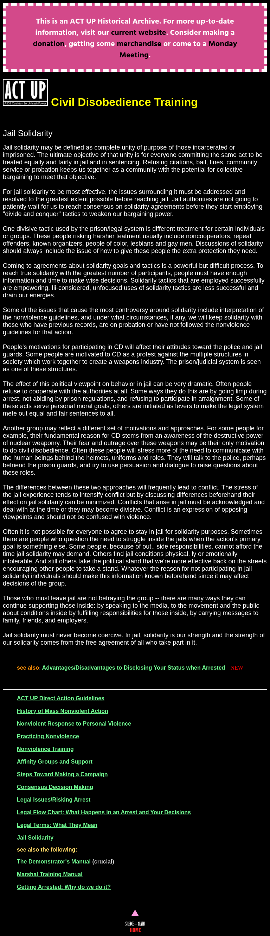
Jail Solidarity (35, 838)
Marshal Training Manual (50, 874)
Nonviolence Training (45, 749)
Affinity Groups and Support (54, 762)
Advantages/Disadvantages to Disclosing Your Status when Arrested (133, 668)
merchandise (139, 44)
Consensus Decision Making (55, 787)
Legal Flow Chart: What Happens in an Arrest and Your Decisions (104, 812)
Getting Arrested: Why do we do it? (64, 887)
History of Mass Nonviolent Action (62, 711)
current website (138, 33)
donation (49, 44)
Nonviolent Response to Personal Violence (74, 724)
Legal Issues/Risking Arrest (53, 800)
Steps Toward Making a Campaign (62, 774)
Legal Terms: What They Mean (57, 825)
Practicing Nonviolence (48, 736)
